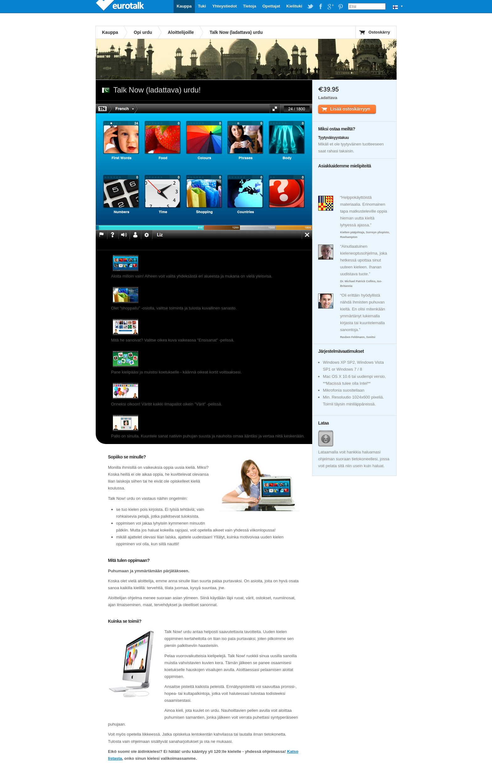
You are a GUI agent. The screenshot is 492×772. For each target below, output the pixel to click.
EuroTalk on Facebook (320, 6)
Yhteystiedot (224, 6)
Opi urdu (143, 32)
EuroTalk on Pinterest (340, 6)
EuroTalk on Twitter (310, 6)
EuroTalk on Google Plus (330, 6)
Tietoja (249, 6)
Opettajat (271, 6)
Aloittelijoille (181, 32)
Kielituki (294, 6)
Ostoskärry (379, 32)
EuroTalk (120, 6)
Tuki (202, 6)
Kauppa (184, 6)
